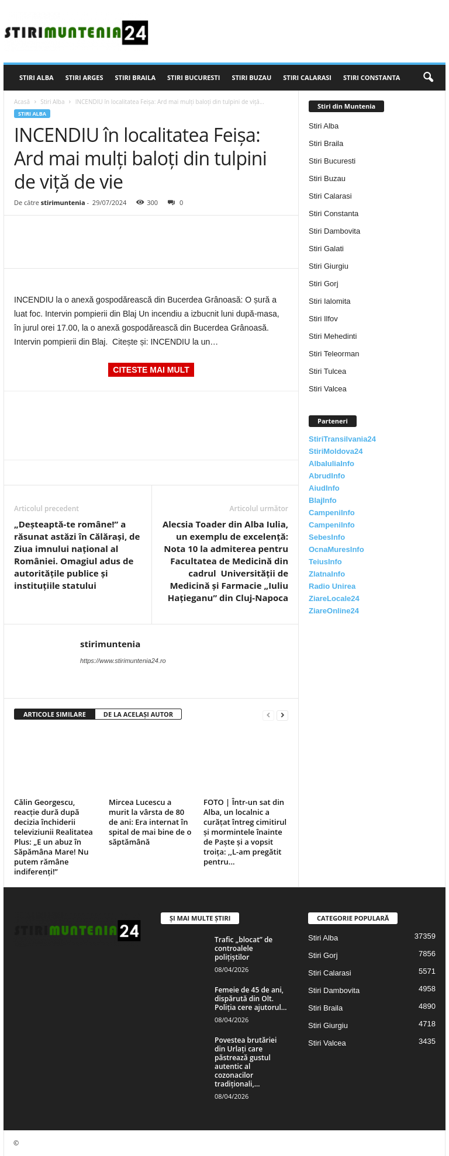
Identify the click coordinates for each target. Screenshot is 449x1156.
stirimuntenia (63, 202)
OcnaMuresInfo (336, 549)
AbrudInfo (327, 475)
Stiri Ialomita (330, 301)
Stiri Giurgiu (328, 266)
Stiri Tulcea (327, 371)
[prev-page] (268, 715)
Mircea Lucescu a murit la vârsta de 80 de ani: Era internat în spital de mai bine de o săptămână (150, 822)
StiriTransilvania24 (342, 439)
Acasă (22, 102)
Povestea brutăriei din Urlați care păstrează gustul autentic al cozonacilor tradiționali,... (246, 1062)
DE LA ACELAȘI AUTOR (138, 714)
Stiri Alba (36, 77)
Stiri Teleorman (334, 353)
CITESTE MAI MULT (151, 369)
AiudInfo (324, 488)
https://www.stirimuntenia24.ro (123, 660)
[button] (428, 78)
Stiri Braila (135, 77)
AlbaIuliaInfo (331, 463)
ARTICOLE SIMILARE (54, 714)
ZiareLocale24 (334, 598)
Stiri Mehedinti (333, 336)
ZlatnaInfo (327, 574)
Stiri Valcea (328, 388)
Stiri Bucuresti (193, 77)
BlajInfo (323, 500)
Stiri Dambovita (334, 231)
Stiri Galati (326, 248)
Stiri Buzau (251, 77)
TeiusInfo (325, 561)
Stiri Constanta (371, 77)
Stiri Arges (84, 77)
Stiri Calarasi (307, 77)
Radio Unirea (332, 586)
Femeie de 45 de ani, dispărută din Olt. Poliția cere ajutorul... (251, 998)
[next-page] (282, 715)
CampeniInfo (332, 512)
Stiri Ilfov (323, 318)
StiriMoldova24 (335, 451)
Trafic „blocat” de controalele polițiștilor (243, 948)
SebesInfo (327, 537)
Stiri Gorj (324, 283)
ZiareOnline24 (334, 610)
